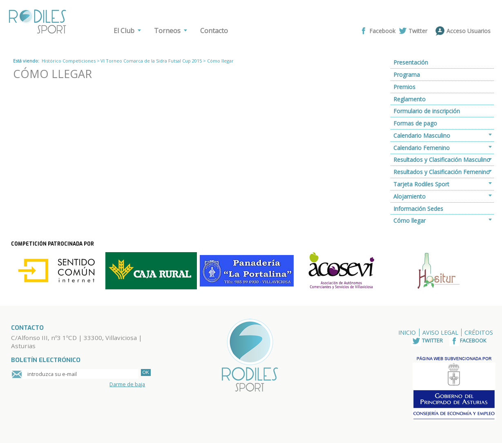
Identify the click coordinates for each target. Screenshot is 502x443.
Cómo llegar (409, 220)
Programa (406, 74)
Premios (404, 87)
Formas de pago (415, 123)
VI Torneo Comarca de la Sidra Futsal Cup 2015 (151, 61)
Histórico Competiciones (69, 61)
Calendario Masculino (421, 135)
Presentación (410, 62)
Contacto (214, 30)
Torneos (167, 30)
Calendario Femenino (421, 148)
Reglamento (409, 99)
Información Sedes (418, 209)
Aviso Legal (440, 332)
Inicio (407, 332)
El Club (124, 30)
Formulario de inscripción (426, 111)
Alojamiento (409, 196)
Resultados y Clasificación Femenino (441, 172)
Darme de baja (127, 384)
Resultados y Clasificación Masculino (441, 159)
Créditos (478, 332)
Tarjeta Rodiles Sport (421, 184)
